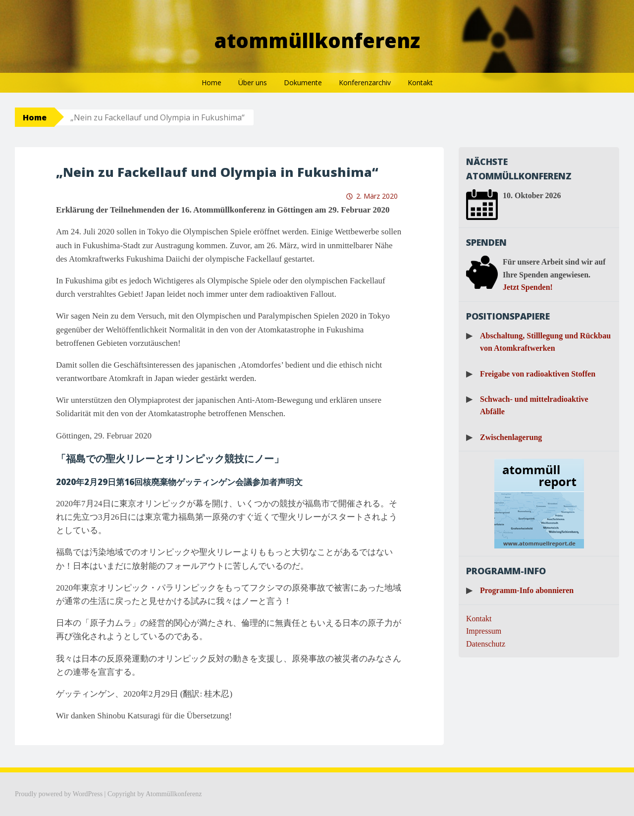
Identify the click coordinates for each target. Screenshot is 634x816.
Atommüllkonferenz (317, 40)
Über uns (252, 82)
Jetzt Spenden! (528, 287)
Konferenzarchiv (365, 82)
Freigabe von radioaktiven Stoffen (537, 374)
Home (211, 82)
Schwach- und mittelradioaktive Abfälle (534, 405)
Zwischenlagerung (511, 437)
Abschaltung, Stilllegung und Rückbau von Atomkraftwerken (545, 342)
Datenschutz (485, 644)
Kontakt (420, 82)
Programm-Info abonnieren (527, 590)
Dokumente (303, 82)
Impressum (483, 631)
